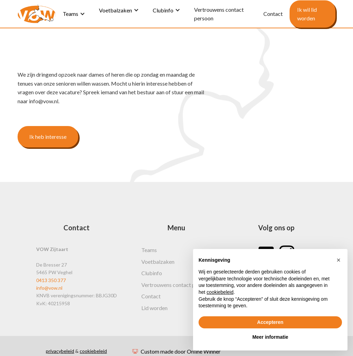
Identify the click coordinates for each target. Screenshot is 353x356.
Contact (151, 296)
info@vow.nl (49, 288)
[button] (338, 260)
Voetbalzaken (115, 10)
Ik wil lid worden (307, 14)
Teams (70, 13)
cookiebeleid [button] (219, 292)
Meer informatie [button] (270, 337)
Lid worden (154, 308)
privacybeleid (60, 351)
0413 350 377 (51, 280)
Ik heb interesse (48, 136)
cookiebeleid (93, 351)
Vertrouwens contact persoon (176, 284)
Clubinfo (163, 10)
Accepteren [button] (270, 322)
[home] (37, 13)
